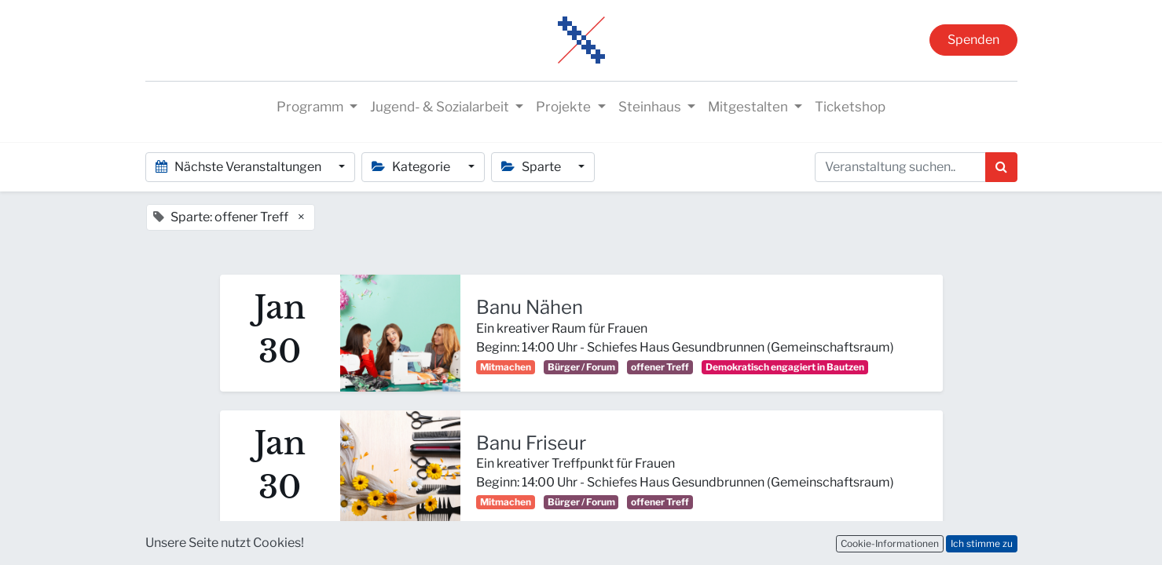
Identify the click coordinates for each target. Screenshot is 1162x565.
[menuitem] (850, 107)
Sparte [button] (532, 166)
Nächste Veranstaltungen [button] (240, 166)
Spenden (973, 39)
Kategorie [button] (412, 166)
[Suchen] (1001, 167)
